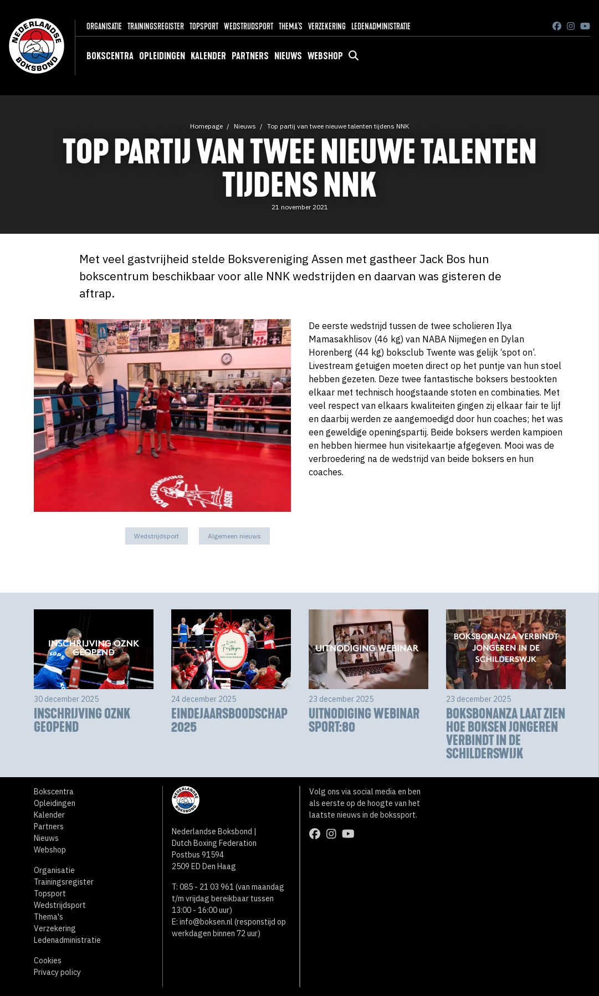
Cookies (48, 961)
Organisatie (104, 26)
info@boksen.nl (206, 922)
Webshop (325, 56)
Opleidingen (162, 56)
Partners (250, 56)
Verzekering (327, 26)
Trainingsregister (155, 26)
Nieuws (288, 56)
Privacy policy (57, 972)
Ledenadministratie (381, 26)
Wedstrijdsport (248, 26)
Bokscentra (110, 56)
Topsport (204, 26)
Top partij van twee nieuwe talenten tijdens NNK (338, 126)
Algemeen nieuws (234, 536)
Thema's (291, 26)
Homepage (206, 126)
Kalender (208, 56)
